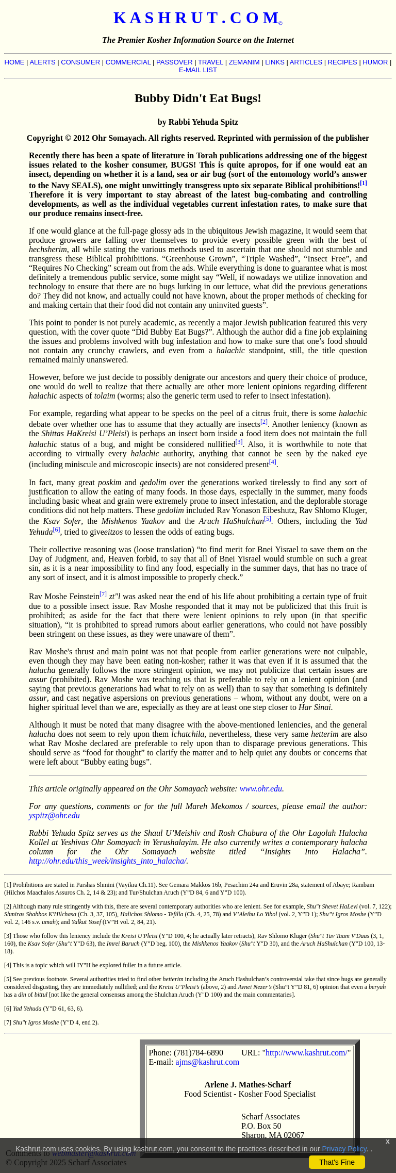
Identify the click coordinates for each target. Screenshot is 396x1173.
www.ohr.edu (261, 788)
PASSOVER (174, 62)
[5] (267, 518)
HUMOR (375, 62)
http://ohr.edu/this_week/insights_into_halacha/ (107, 860)
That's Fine (337, 1162)
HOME (15, 62)
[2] (264, 421)
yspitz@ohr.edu (54, 815)
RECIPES (342, 62)
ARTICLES (306, 62)
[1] (363, 182)
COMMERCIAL (128, 62)
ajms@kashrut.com (207, 1062)
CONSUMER (80, 62)
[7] (103, 594)
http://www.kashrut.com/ (307, 1052)
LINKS (275, 62)
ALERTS (42, 62)
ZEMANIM (244, 62)
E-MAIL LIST (198, 70)
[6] (56, 529)
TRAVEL (210, 62)
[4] (272, 462)
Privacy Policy (344, 1149)
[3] (238, 441)
